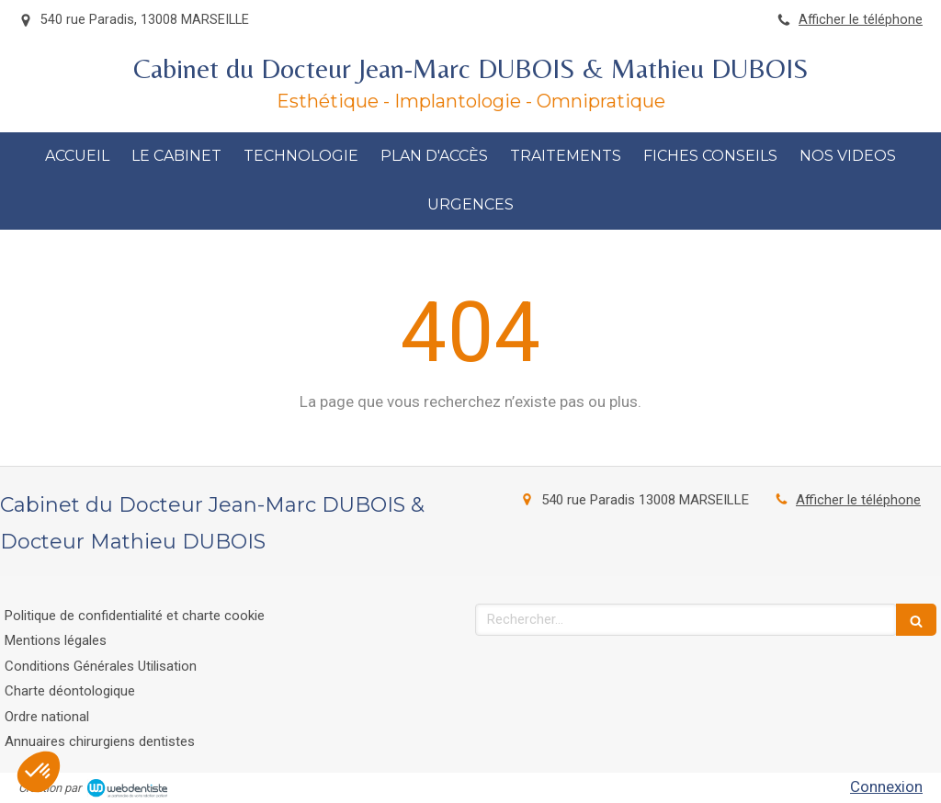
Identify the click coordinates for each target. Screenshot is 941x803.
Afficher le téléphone (861, 20)
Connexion (886, 786)
